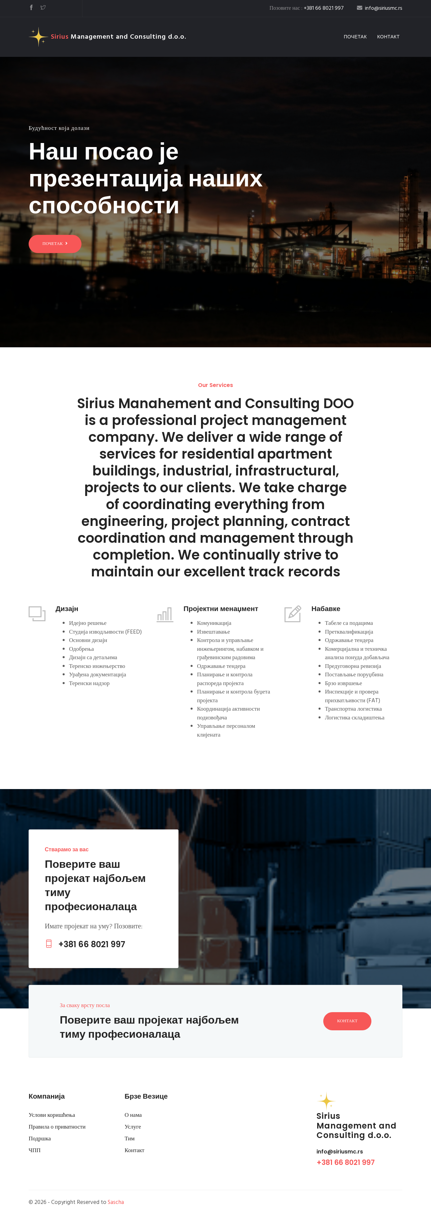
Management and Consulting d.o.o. (107, 37)
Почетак (356, 36)
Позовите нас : (306, 8)
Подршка (40, 1138)
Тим (130, 1138)
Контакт (388, 36)
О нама (133, 1115)
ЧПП (35, 1150)
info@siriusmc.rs (340, 1151)
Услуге (133, 1127)
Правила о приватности (57, 1127)
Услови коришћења (52, 1115)
